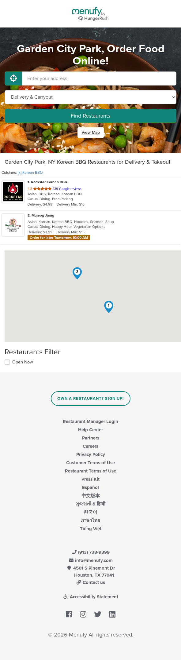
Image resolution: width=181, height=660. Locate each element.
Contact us (90, 582)
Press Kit (90, 479)
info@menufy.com (90, 560)
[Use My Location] (13, 78)
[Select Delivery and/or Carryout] (90, 97)
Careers (90, 446)
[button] (109, 307)
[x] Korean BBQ (30, 172)
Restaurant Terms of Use (90, 471)
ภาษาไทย (90, 520)
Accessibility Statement (90, 597)
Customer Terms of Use (90, 462)
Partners (90, 438)
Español (90, 487)
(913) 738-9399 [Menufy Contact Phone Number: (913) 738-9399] (90, 552)
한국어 (90, 512)
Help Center (90, 429)
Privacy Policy (90, 454)
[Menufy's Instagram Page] (83, 614)
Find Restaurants (90, 115)
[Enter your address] (99, 78)
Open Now (22, 362)
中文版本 (90, 495)
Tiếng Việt (90, 528)
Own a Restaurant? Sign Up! (90, 398)
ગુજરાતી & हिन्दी (90, 504)
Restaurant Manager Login (90, 421)
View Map (90, 132)
